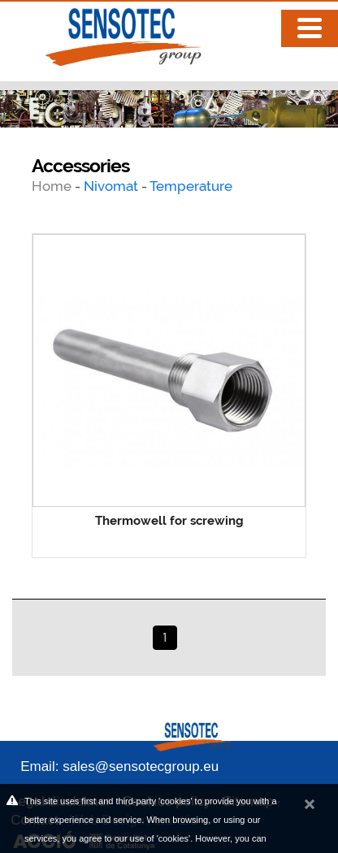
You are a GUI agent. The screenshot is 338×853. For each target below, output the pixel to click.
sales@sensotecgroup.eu (141, 766)
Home (53, 186)
